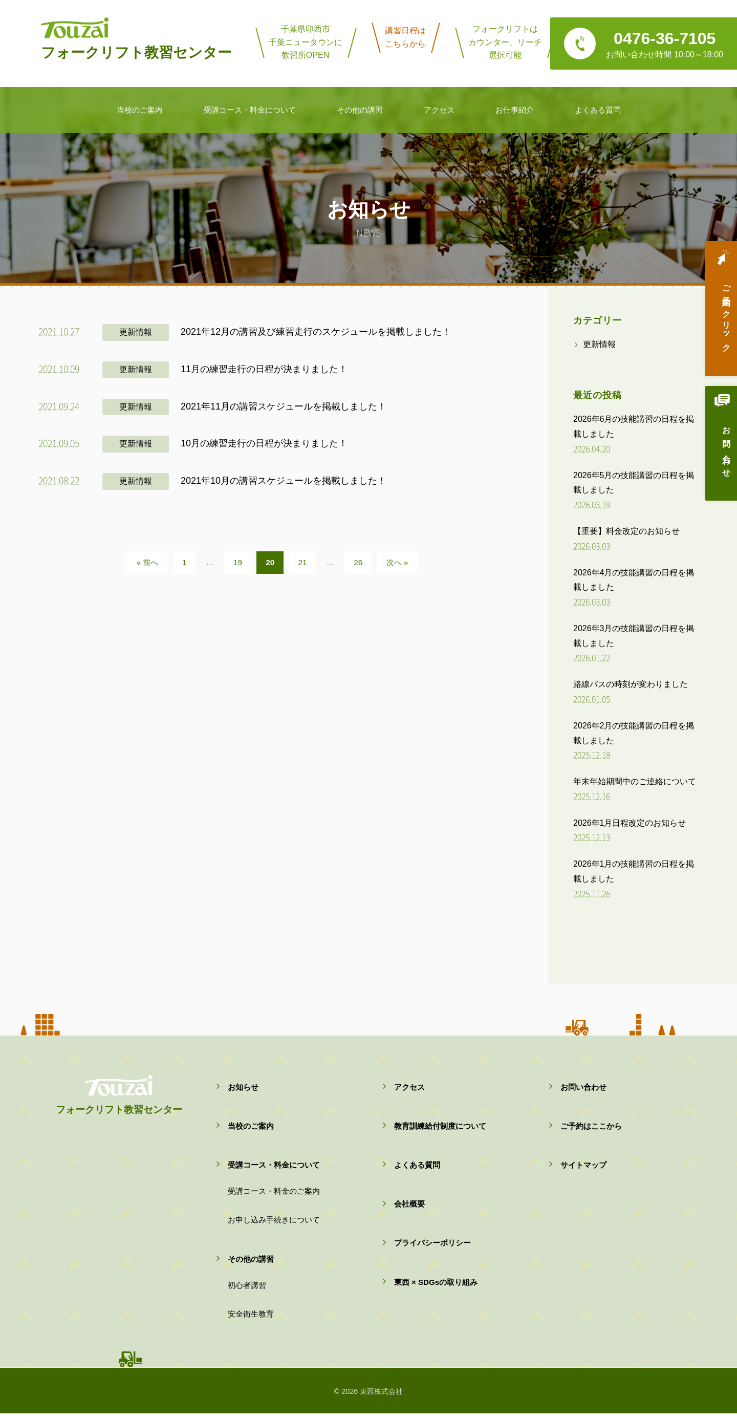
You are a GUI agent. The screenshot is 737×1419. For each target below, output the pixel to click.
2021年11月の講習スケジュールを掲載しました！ (283, 406)
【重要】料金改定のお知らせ (626, 531)
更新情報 (135, 332)
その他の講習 (251, 1262)
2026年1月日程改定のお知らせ (629, 823)
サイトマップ (583, 1166)
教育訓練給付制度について (440, 1127)
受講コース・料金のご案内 (274, 1193)
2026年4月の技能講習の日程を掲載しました (634, 580)
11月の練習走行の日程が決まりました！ (264, 369)
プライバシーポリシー (432, 1245)
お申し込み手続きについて (274, 1222)
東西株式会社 (381, 1397)
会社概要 (409, 1206)
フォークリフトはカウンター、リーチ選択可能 (505, 42)
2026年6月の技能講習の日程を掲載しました (634, 426)
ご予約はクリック (719, 315)
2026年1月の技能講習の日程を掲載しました (634, 871)
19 (237, 562)
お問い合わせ (719, 454)
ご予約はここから (591, 1127)
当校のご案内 (251, 1127)
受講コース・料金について (274, 1166)
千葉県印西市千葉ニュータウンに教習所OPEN (305, 42)
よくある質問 (417, 1166)
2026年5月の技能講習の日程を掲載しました (634, 482)
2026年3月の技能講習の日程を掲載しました (634, 636)
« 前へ (148, 562)
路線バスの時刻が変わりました (630, 684)
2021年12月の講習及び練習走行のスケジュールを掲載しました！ (316, 332)
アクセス (409, 1087)
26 (358, 562)
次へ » (397, 562)
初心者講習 (247, 1289)
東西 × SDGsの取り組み (436, 1285)
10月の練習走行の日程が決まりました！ (264, 443)
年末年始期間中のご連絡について (634, 781)
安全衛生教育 (251, 1319)
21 (302, 562)
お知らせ (243, 1087)
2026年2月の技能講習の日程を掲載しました (634, 733)
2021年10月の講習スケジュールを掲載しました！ (283, 481)
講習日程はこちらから (405, 37)
